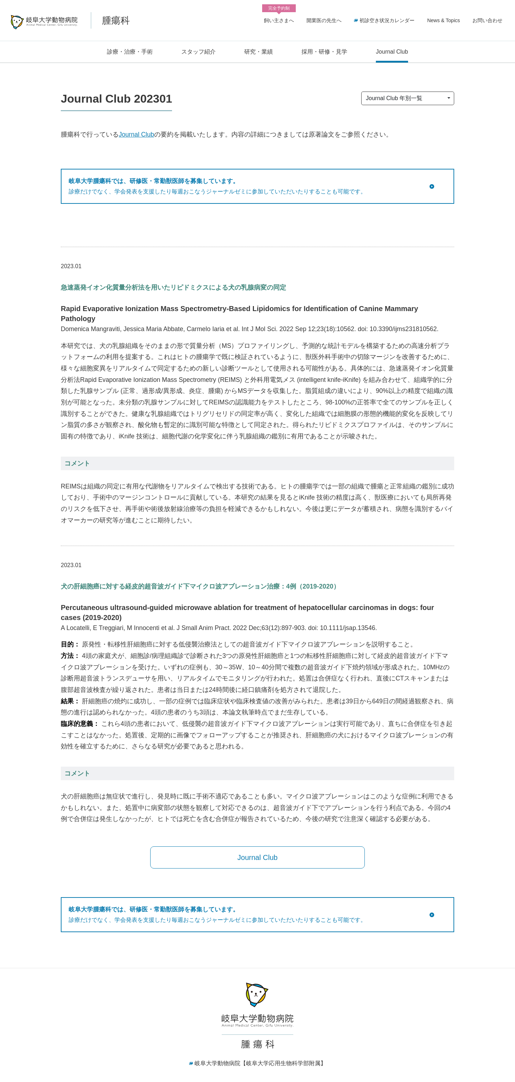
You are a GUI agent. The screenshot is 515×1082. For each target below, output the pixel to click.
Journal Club (392, 52)
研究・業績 (258, 52)
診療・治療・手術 (130, 52)
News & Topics (443, 20)
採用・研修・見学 (324, 52)
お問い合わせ (487, 20)
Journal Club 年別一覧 (394, 98)
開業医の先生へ (324, 20)
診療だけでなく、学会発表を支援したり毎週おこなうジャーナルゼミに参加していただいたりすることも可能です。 (248, 186)
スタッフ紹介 (198, 52)
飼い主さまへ (279, 19)
